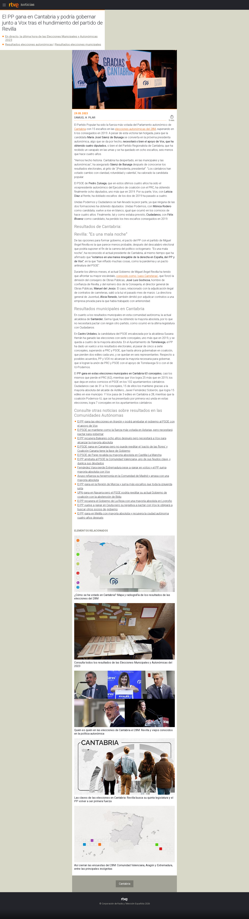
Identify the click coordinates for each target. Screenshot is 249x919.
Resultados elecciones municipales (78, 44)
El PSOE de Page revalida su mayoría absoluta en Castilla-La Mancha (119, 455)
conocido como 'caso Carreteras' (137, 276)
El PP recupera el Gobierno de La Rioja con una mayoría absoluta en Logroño (124, 501)
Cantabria (80, 129)
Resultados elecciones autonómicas (29, 44)
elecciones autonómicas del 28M (135, 129)
